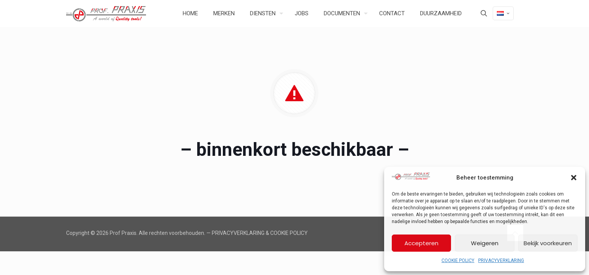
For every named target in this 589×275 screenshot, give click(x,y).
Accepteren (421, 243)
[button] (574, 177)
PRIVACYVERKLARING (501, 260)
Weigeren (484, 243)
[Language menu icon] (503, 13)
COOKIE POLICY (457, 260)
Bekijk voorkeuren (548, 243)
